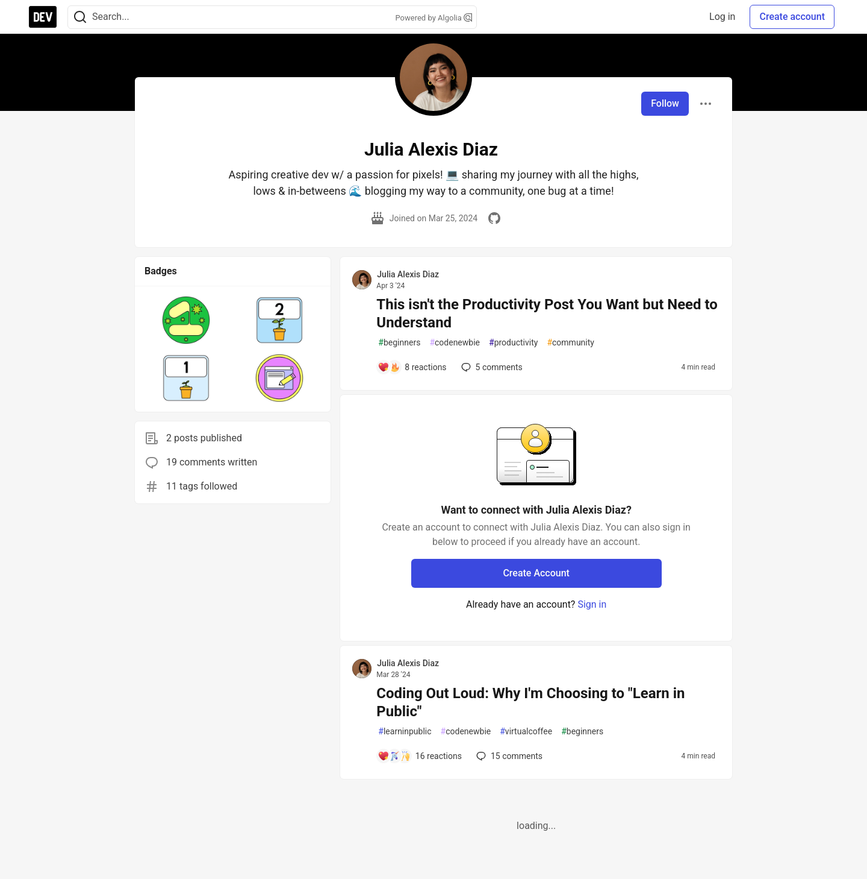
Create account (792, 16)
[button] (186, 320)
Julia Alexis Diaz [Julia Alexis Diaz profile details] (408, 274)
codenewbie (454, 342)
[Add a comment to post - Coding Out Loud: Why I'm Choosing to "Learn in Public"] (419, 756)
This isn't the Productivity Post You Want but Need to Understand (547, 313)
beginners (399, 342)
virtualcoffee (526, 731)
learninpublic (404, 731)
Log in (722, 16)
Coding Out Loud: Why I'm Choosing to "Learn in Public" (530, 702)
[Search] (80, 17)
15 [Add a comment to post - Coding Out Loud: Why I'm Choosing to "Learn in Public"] (508, 756)
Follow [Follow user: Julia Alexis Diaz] (665, 103)
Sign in (591, 604)
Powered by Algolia (433, 17)
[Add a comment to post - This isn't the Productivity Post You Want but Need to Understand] (411, 367)
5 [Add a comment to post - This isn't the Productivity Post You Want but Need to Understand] (491, 367)
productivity (513, 342)
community (570, 342)
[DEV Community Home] (43, 17)
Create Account (536, 573)
